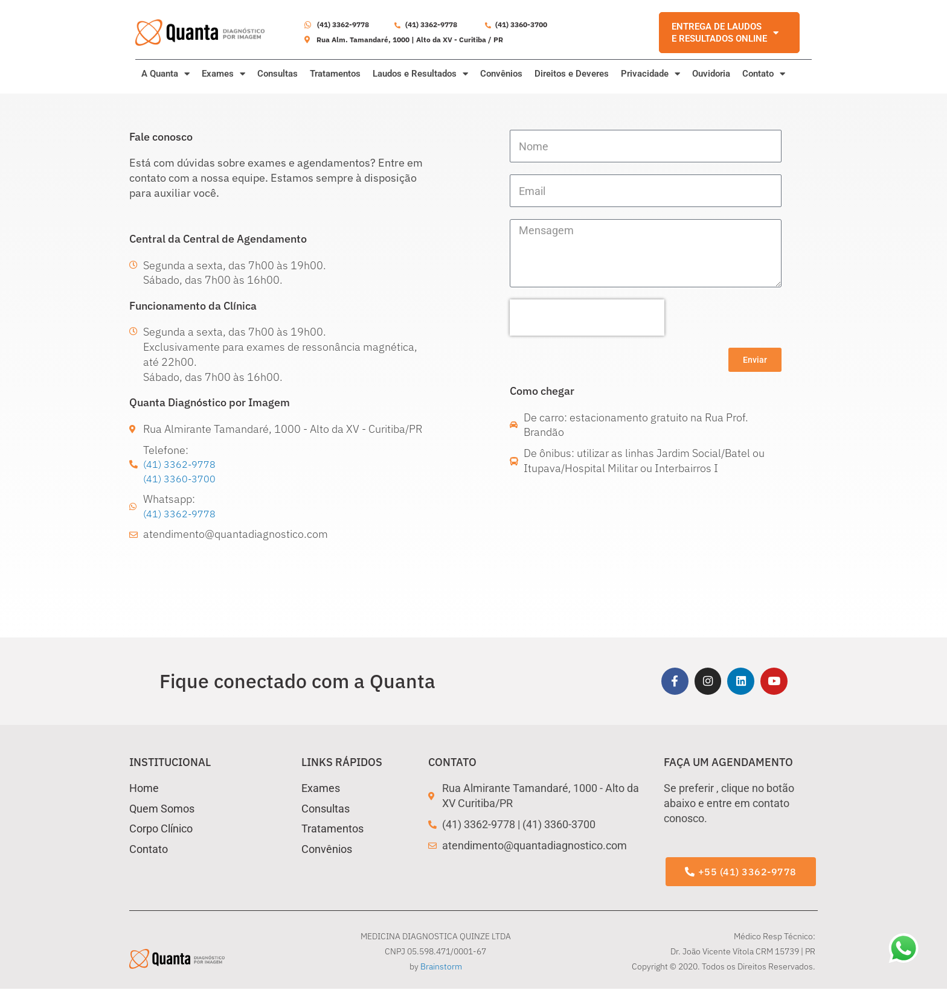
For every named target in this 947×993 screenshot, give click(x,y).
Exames (223, 74)
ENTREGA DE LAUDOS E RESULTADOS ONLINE (725, 32)
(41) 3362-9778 (183, 464)
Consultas (277, 73)
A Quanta (165, 74)
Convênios (501, 73)
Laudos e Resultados (420, 74)
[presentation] (587, 317)
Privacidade (650, 74)
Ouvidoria (711, 73)
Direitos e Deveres (571, 73)
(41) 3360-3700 (183, 480)
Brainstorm (441, 970)
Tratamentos (335, 73)
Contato (763, 74)
